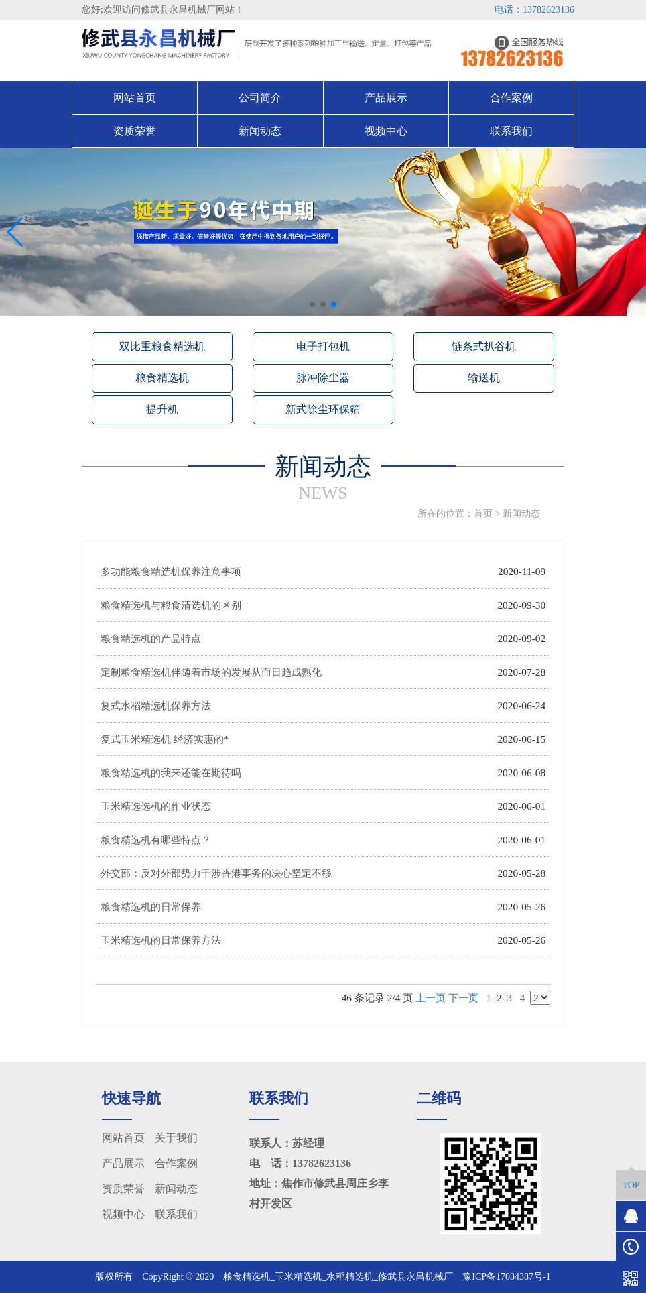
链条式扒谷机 (484, 346)
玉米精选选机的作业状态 (156, 806)
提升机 (162, 409)
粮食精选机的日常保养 (151, 906)
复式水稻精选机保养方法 (156, 705)
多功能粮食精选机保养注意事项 (171, 571)
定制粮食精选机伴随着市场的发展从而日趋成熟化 (211, 672)
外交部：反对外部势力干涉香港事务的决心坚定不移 (216, 873)
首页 (483, 514)
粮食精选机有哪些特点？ (156, 839)
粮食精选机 (162, 377)
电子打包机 (323, 346)
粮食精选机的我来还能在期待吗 (171, 772)
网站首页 (134, 97)
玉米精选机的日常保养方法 (161, 940)
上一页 (430, 997)
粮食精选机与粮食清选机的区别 (171, 605)
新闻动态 (260, 131)
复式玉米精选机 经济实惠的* (165, 739)
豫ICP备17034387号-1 (506, 1277)
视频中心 (386, 131)
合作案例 (511, 97)
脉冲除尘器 (323, 377)
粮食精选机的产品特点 (151, 638)
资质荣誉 (134, 131)
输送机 (484, 377)
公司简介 (260, 97)
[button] (312, 304)
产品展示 (386, 97)
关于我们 (176, 1138)
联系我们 (511, 131)
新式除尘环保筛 (323, 409)
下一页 (463, 997)
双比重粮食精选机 (162, 346)
